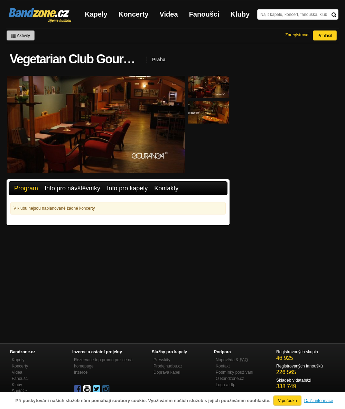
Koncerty (134, 14)
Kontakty (166, 188)
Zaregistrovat (297, 35)
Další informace (318, 400)
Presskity (161, 359)
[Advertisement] (118, 277)
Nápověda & (232, 359)
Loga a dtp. (226, 384)
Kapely (96, 14)
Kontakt (223, 366)
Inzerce (80, 372)
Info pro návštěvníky (72, 188)
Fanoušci (204, 14)
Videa (169, 14)
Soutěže (19, 391)
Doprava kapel (166, 372)
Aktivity (20, 35)
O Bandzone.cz (230, 378)
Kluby (240, 14)
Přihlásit (324, 35)
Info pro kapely (127, 188)
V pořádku (287, 400)
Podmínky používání (234, 372)
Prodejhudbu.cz (167, 366)
